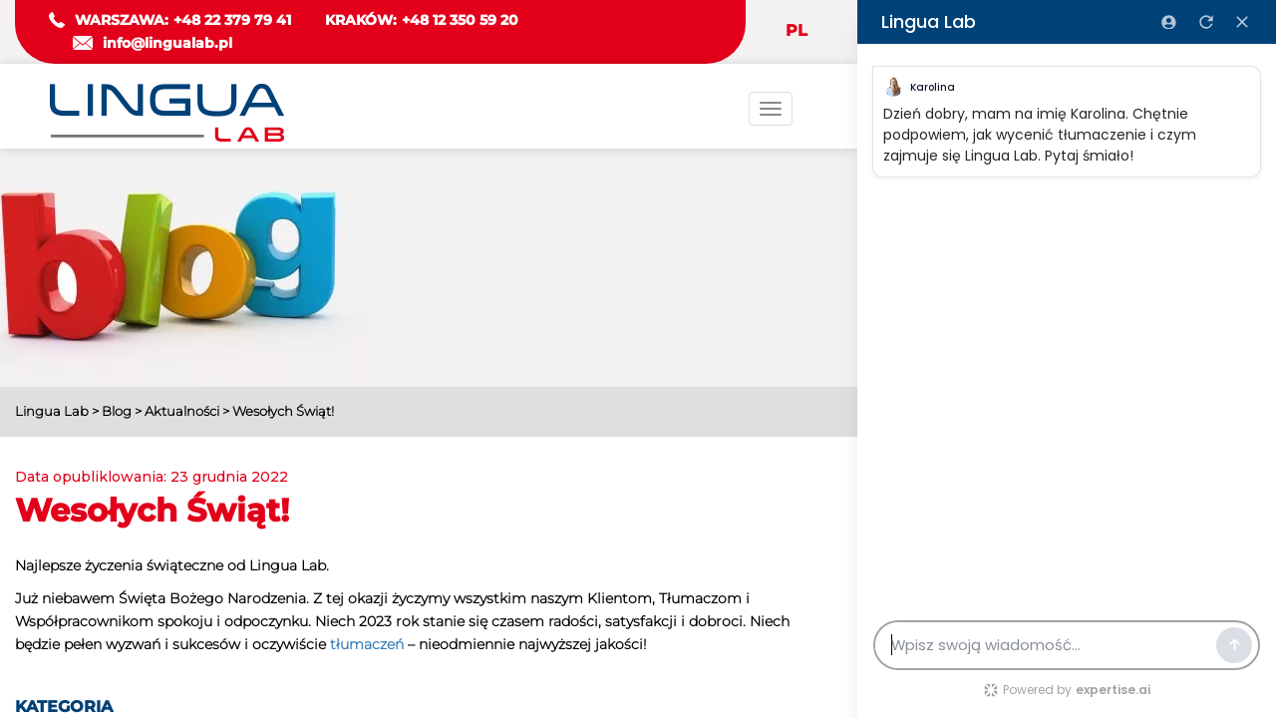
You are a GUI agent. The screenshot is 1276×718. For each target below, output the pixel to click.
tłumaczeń (367, 644)
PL (796, 30)
